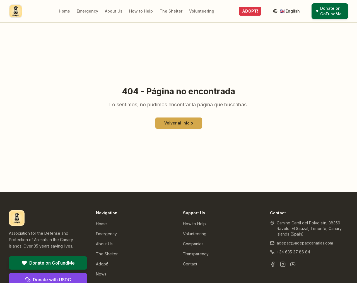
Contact (190, 264)
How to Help (141, 11)
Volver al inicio (178, 123)
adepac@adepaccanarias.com (305, 243)
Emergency (87, 11)
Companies (193, 243)
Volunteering (201, 11)
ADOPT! (250, 11)
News (101, 274)
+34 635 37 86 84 (293, 252)
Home (64, 11)
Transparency (196, 253)
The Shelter (171, 11)
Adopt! (102, 264)
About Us (113, 11)
